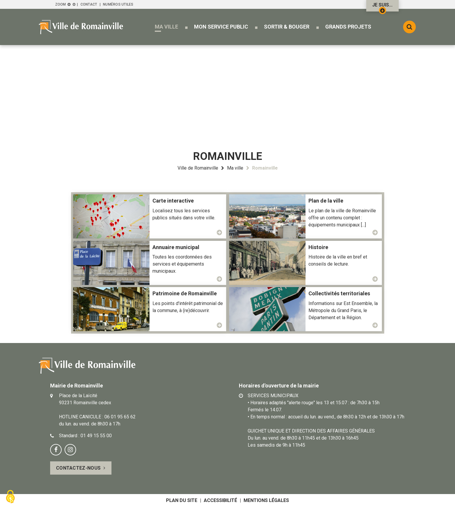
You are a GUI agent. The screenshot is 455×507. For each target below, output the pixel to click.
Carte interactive (173, 201)
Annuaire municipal (175, 247)
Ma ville (235, 168)
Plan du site (181, 500)
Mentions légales (266, 500)
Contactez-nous (78, 468)
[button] (166, 26)
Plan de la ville (325, 201)
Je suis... (382, 6)
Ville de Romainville (198, 168)
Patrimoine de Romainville (184, 293)
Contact (89, 4)
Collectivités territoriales (339, 293)
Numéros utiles (118, 4)
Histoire (318, 247)
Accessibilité (220, 500)
